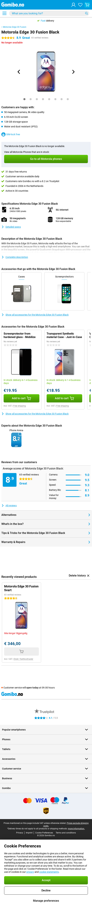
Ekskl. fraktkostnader (23, 659)
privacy (30, 872)
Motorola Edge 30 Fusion (14, 27)
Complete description (14, 257)
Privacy (19, 833)
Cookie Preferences (44, 833)
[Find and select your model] (49, 13)
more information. (76, 828)
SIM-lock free (10, 134)
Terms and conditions (66, 833)
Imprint (29, 833)
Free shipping (19, 406)
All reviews (9, 505)
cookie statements (49, 872)
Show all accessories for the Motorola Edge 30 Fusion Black (35, 314)
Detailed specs (11, 226)
